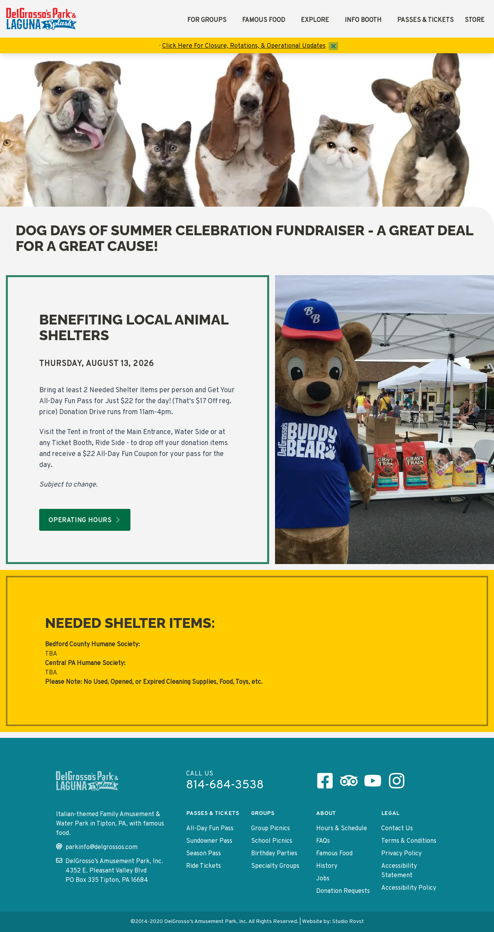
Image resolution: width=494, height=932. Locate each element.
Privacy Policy (401, 854)
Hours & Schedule (341, 829)
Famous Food (263, 20)
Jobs (322, 879)
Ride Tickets (203, 866)
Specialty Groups (275, 866)
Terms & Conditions (408, 841)
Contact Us (397, 829)
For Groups (206, 20)
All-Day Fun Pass (209, 829)
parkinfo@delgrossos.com (97, 847)
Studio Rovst (348, 921)
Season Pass (203, 854)
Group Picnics (270, 829)
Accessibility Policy (408, 888)
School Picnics (271, 841)
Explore (315, 20)
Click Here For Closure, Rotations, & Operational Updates (244, 46)
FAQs (323, 841)
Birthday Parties (274, 854)
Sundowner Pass (209, 841)
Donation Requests (343, 891)
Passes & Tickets (425, 20)
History (326, 866)
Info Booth (363, 20)
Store (475, 20)
